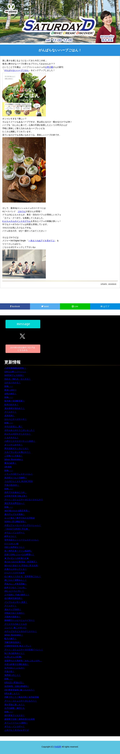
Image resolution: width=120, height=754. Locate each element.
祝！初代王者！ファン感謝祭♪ (18, 551)
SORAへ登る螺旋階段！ (15, 521)
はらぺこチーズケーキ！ (15, 419)
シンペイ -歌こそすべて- (15, 628)
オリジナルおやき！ (13, 445)
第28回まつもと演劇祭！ (15, 478)
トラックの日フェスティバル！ (18, 474)
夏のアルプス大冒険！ (14, 514)
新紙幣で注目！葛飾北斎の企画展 (19, 719)
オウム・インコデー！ (14, 532)
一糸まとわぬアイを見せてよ (41, 240)
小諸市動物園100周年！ (15, 368)
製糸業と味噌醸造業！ (14, 401)
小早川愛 (49, 67)
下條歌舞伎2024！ (12, 642)
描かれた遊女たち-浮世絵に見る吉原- (21, 565)
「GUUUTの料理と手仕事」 (17, 529)
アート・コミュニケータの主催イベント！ (23, 649)
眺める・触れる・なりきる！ (17, 379)
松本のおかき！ (11, 404)
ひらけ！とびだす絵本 (14, 573)
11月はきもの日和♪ (13, 657)
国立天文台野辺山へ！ (14, 503)
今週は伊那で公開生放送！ (16, 664)
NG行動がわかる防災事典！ (17, 510)
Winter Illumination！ (13, 635)
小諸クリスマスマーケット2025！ (19, 441)
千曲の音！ (9, 671)
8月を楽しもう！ (12, 693)
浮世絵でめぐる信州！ (14, 613)
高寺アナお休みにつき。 (15, 492)
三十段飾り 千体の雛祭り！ (16, 595)
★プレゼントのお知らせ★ (16, 558)
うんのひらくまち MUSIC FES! (18, 481)
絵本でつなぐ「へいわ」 (15, 587)
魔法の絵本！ (10, 463)
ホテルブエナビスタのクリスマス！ (20, 631)
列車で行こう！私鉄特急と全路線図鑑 (21, 697)
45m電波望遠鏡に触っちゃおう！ (19, 690)
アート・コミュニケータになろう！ (20, 701)
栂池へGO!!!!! (10, 390)
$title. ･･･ (8, 386)
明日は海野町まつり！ (14, 547)
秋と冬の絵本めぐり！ (14, 653)
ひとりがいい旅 (11, 543)
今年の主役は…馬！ (13, 426)
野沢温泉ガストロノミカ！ (16, 448)
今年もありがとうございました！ (19, 430)
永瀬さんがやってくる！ (15, 569)
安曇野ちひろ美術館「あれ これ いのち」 (23, 660)
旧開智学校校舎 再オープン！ (17, 646)
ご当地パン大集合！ (13, 456)
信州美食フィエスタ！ (14, 715)
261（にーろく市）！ (14, 591)
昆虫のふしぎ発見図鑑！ (15, 584)
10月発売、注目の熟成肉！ (16, 686)
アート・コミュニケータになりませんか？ (23, 499)
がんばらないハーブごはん (16, 70)
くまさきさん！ (11, 437)
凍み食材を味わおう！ (14, 408)
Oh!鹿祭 (8, 467)
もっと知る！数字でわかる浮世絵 (19, 518)
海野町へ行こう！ (12, 675)
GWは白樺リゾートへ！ (15, 372)
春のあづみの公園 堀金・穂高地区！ (20, 562)
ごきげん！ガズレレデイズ (16, 730)
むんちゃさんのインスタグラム (16, 221)
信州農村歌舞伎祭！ (13, 598)
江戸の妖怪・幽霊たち (14, 708)
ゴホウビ (22, 211)
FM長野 (57, 747)
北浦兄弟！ (9, 415)
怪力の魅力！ (10, 638)
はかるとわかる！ (12, 382)
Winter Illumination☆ (13, 459)
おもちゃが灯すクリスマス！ (17, 434)
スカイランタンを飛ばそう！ (17, 452)
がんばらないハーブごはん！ (60, 50)
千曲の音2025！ (11, 485)
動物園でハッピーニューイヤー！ (19, 620)
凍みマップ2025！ (12, 609)
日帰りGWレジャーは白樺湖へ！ (19, 554)
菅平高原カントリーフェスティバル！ (21, 540)
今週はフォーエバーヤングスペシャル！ (22, 525)
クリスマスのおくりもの (15, 624)
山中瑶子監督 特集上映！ (15, 496)
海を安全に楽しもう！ (14, 704)
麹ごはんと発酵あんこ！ (15, 580)
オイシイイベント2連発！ (16, 723)
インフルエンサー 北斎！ (15, 602)
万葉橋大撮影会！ (12, 616)
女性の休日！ (10, 393)
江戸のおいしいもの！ (14, 668)
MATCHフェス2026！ (14, 375)
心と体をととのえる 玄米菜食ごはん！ (22, 576)
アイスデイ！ (10, 412)
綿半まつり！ (10, 536)
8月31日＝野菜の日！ (14, 682)
